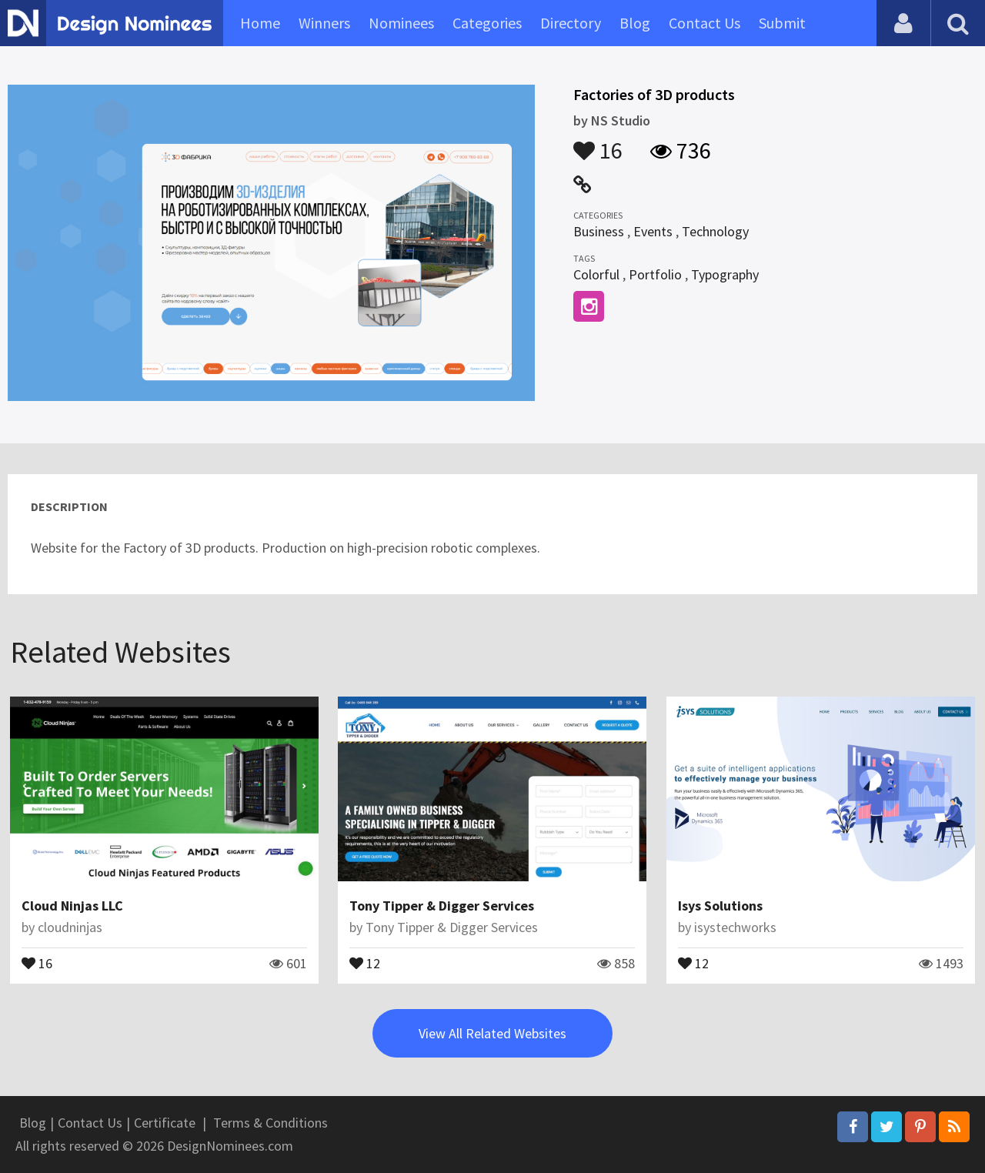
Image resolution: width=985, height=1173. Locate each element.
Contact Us (704, 22)
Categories (487, 22)
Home (260, 22)
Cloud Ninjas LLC (72, 905)
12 (364, 962)
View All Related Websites (492, 1033)
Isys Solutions (720, 905)
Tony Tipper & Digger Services (441, 905)
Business (598, 231)
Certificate (164, 1122)
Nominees (401, 22)
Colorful (596, 274)
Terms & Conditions (270, 1122)
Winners (324, 22)
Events (653, 231)
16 (598, 143)
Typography (725, 274)
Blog (634, 22)
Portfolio (655, 274)
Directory (570, 22)
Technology (715, 231)
